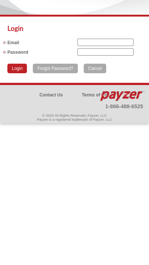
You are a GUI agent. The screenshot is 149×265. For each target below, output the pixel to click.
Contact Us (51, 95)
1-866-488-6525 (124, 106)
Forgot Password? (55, 68)
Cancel (95, 68)
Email (13, 42)
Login (17, 68)
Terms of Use (96, 95)
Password (17, 52)
